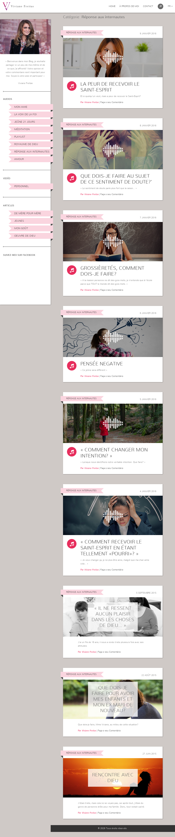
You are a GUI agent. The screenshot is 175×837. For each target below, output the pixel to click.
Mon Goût (21, 228)
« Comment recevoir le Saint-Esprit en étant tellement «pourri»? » (111, 552)
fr (170, 6)
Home (112, 6)
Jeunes (19, 221)
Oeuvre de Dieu (24, 236)
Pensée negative (101, 368)
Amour (19, 159)
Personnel (21, 186)
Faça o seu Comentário (111, 107)
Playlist (19, 137)
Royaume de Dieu (26, 144)
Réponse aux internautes (31, 151)
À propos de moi (129, 6)
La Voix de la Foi (25, 114)
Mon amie (20, 107)
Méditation (22, 129)
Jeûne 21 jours (24, 122)
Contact (148, 6)
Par (89, 107)
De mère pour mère (27, 213)
